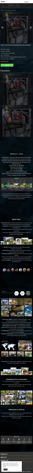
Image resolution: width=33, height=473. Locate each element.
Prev (2, 28)
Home (2, 10)
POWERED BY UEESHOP (25, 471)
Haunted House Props (10, 10)
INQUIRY (7, 65)
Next (31, 28)
